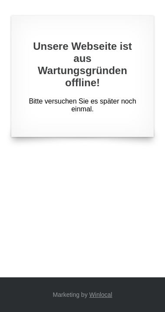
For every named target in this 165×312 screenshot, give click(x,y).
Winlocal (100, 294)
